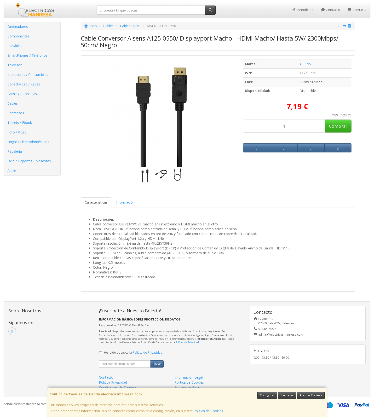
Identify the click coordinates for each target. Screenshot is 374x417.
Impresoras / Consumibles (27, 74)
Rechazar (287, 395)
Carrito (357, 9)
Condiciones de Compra (117, 387)
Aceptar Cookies (310, 395)
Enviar (157, 364)
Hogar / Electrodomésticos (28, 141)
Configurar (267, 395)
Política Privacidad (113, 382)
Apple (11, 170)
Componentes (18, 36)
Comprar (338, 126)
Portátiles (14, 45)
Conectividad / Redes (23, 84)
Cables (12, 103)
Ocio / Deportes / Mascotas (29, 161)
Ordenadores (17, 26)
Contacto (330, 9)
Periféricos (15, 113)
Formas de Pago (187, 387)
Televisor (14, 65)
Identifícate (302, 9)
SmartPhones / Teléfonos (27, 55)
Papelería (14, 151)
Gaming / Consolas (22, 93)
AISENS (305, 64)
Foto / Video (17, 132)
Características (96, 202)
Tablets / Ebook (19, 122)
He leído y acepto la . (133, 353)
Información (125, 202)
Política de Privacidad (187, 342)
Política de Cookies (208, 411)
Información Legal (188, 377)
